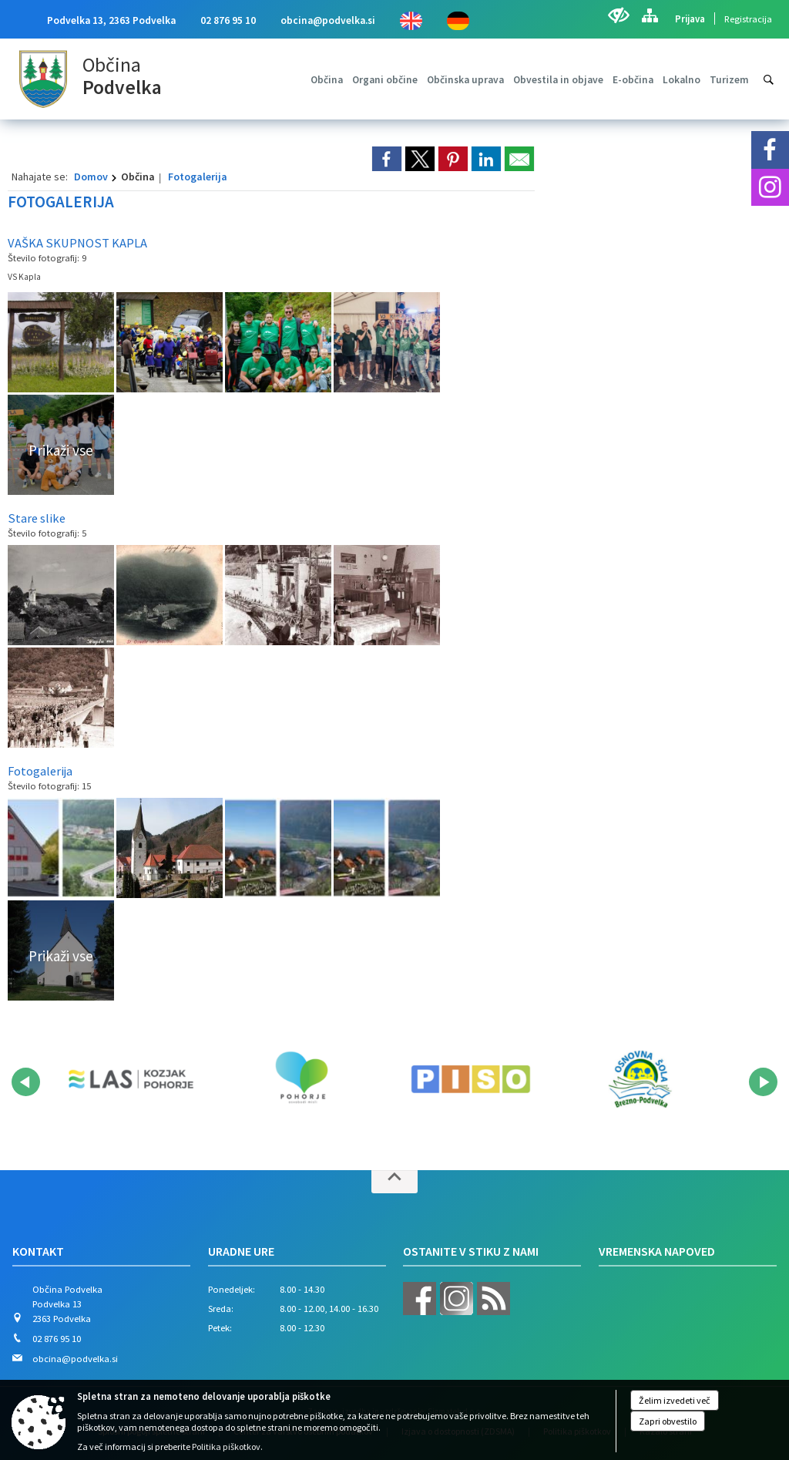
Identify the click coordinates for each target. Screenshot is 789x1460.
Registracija (748, 18)
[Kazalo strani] (649, 15)
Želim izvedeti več (674, 1400)
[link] (386, 158)
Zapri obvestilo (668, 1421)
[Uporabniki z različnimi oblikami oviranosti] (618, 15)
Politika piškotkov (226, 1446)
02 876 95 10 (228, 20)
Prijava (690, 18)
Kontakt (38, 1251)
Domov (91, 176)
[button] (26, 1082)
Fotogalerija (197, 176)
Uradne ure (241, 1251)
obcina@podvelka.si (327, 20)
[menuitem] (326, 80)
